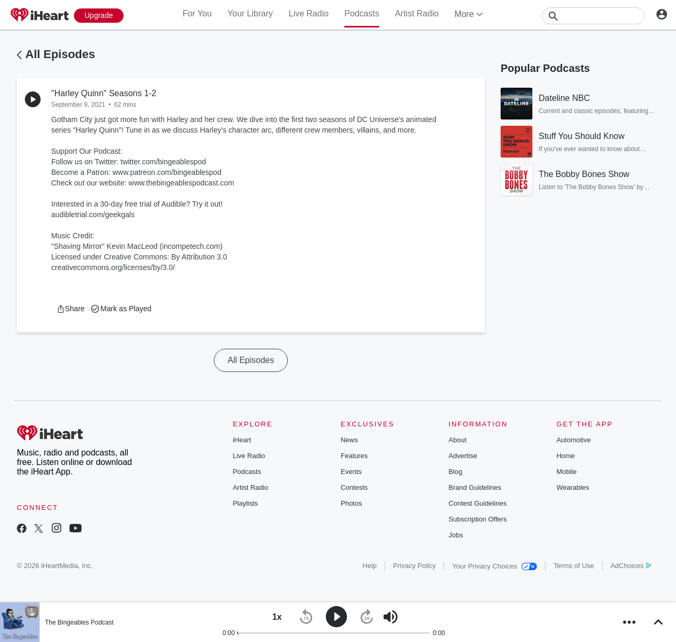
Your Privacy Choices (494, 566)
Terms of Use (573, 566)
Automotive (574, 440)
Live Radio (308, 13)
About (457, 440)
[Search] (593, 15)
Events (351, 472)
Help (370, 566)
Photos (351, 503)
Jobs (455, 535)
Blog (455, 472)
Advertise (462, 456)
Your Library (250, 13)
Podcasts (361, 13)
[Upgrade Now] (99, 15)
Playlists (245, 503)
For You (197, 13)
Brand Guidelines (474, 487)
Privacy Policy (414, 566)
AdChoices (631, 566)
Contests (354, 487)
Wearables (573, 487)
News (349, 440)
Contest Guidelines (477, 503)
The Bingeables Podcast (79, 622)
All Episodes (60, 54)
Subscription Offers (477, 519)
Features (354, 456)
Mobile (567, 472)
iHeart (242, 440)
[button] (70, 308)
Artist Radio (417, 13)
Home (566, 456)
